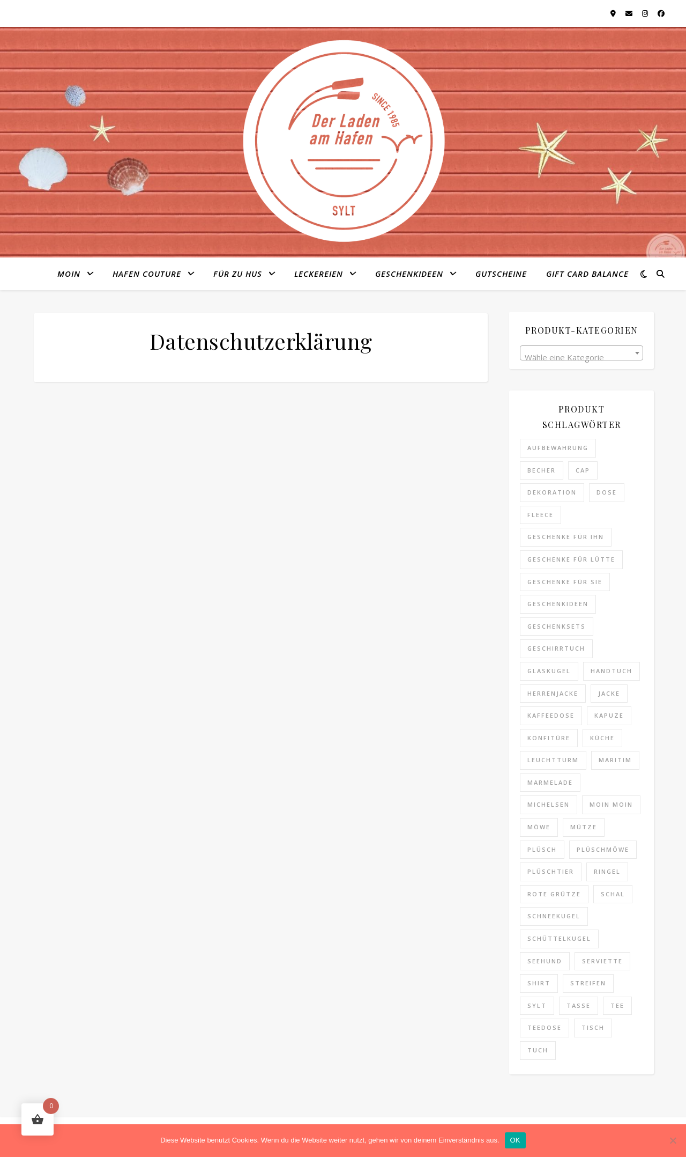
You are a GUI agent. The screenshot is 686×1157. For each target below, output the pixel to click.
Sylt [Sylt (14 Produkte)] (537, 1005)
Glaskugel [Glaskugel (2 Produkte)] (549, 671)
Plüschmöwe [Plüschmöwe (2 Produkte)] (603, 849)
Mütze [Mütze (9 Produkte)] (583, 827)
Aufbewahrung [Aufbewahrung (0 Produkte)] (557, 448)
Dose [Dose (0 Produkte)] (606, 492)
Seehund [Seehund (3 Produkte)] (544, 961)
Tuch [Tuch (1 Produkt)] (537, 1050)
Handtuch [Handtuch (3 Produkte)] (611, 671)
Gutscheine (501, 273)
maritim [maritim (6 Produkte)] (615, 760)
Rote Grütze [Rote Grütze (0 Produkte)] (554, 894)
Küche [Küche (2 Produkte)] (602, 738)
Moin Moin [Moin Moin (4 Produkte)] (611, 804)
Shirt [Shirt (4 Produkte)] (538, 983)
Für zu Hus (237, 273)
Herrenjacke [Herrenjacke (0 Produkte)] (552, 693)
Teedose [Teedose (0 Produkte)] (544, 1027)
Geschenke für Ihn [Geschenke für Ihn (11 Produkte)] (565, 537)
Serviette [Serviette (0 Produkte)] (602, 961)
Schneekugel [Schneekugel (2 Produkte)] (553, 916)
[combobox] (581, 352)
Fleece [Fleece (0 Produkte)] (540, 515)
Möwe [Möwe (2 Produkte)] (538, 827)
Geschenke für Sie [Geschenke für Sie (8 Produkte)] (564, 582)
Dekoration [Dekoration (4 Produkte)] (552, 492)
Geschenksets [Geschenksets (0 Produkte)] (556, 626)
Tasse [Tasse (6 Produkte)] (578, 1005)
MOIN (68, 273)
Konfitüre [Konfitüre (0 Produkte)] (548, 738)
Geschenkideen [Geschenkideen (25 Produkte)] (557, 604)
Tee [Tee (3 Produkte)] (617, 1005)
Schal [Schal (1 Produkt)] (613, 894)
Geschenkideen (409, 273)
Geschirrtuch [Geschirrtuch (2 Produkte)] (556, 648)
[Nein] (672, 1140)
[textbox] (581, 357)
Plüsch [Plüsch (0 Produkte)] (542, 849)
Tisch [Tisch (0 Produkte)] (593, 1027)
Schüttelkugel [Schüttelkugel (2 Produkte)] (559, 938)
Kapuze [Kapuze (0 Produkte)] (609, 715)
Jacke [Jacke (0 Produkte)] (609, 693)
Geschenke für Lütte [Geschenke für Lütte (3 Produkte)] (571, 559)
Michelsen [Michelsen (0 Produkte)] (548, 804)
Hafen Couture (147, 273)
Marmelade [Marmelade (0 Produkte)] (550, 782)
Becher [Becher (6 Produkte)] (541, 470)
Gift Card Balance (587, 273)
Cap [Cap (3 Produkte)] (583, 470)
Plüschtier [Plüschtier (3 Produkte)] (550, 871)
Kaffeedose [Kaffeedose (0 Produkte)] (551, 715)
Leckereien (318, 273)
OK (515, 1140)
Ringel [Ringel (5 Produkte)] (607, 871)
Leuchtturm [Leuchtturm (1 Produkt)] (553, 760)
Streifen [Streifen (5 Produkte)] (588, 983)
